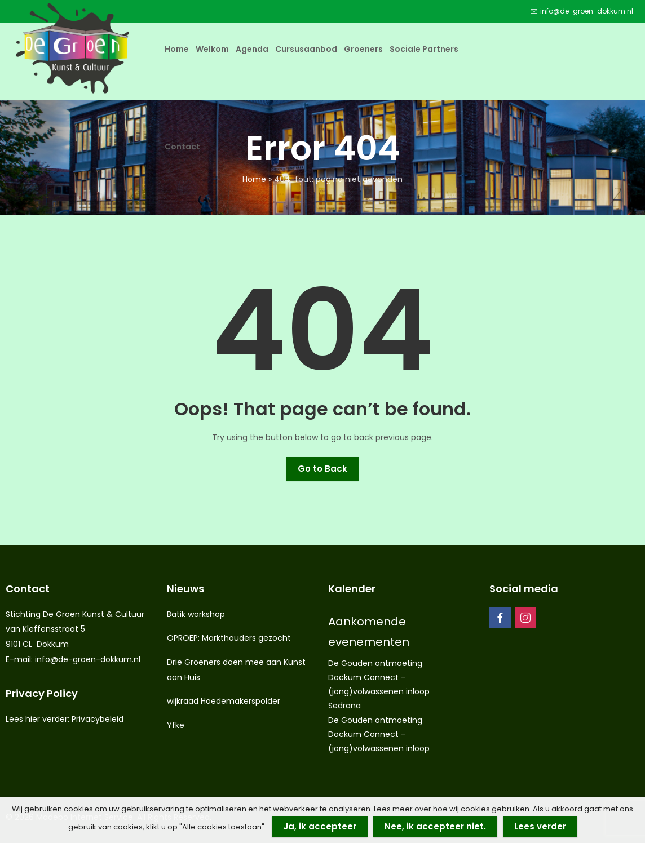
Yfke (175, 725)
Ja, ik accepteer (319, 826)
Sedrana (344, 705)
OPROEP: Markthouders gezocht (229, 638)
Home (254, 179)
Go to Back (322, 468)
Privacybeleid (97, 719)
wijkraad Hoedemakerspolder (223, 701)
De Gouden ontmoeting (375, 663)
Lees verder (540, 826)
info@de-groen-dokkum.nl (87, 659)
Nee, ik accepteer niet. (435, 826)
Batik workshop (196, 614)
